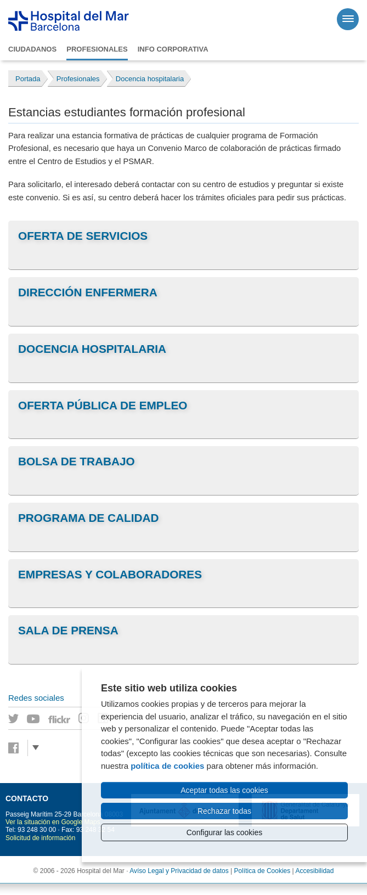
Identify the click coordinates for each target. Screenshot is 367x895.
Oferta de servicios (83, 235)
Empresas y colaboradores (110, 574)
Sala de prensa (68, 630)
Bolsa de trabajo (76, 461)
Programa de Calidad (88, 517)
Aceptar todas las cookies (224, 790)
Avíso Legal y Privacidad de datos (179, 871)
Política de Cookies (262, 871)
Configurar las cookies (225, 832)
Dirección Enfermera (87, 292)
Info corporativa (173, 49)
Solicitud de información (40, 838)
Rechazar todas (224, 811)
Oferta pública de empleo (102, 405)
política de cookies (167, 765)
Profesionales (96, 49)
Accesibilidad (314, 871)
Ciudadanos (32, 49)
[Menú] (348, 19)
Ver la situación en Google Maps (52, 822)
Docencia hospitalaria (92, 348)
